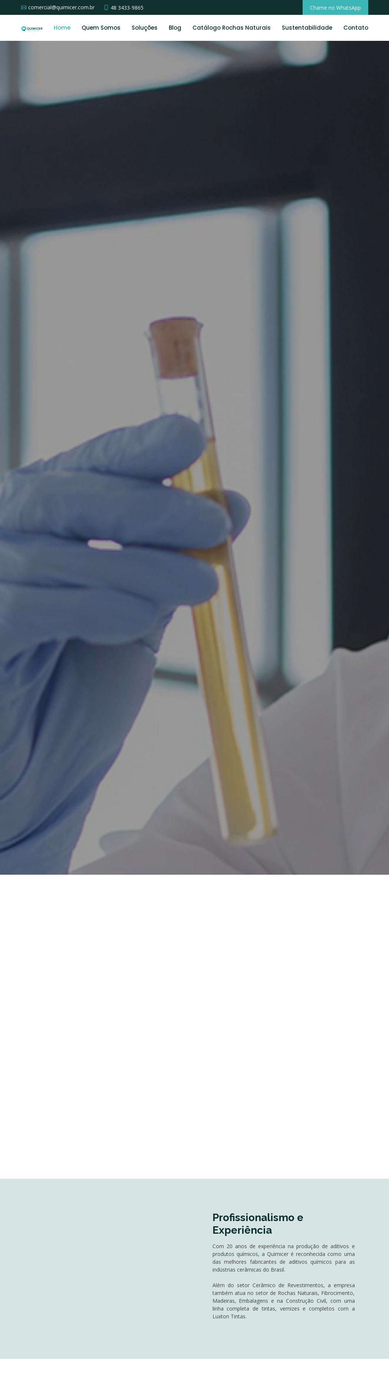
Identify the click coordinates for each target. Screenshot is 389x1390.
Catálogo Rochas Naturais (231, 28)
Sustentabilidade (307, 28)
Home (62, 28)
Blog (175, 28)
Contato (355, 28)
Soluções (145, 28)
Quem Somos (101, 28)
